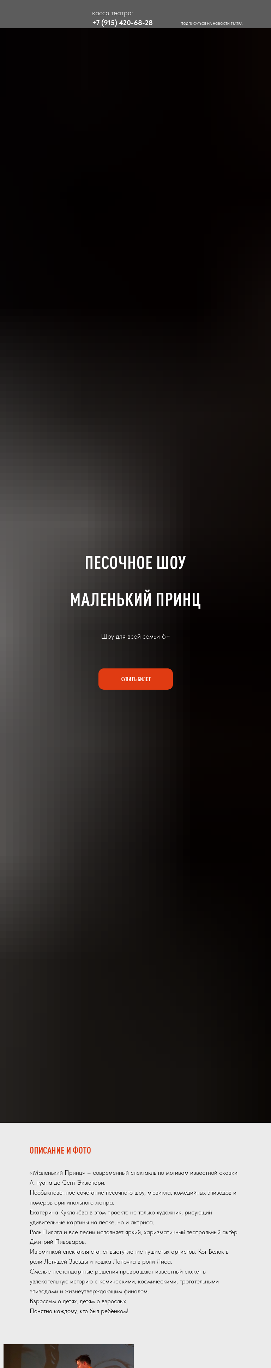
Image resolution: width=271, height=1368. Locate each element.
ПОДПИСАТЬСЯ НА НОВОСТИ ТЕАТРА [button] (211, 23)
